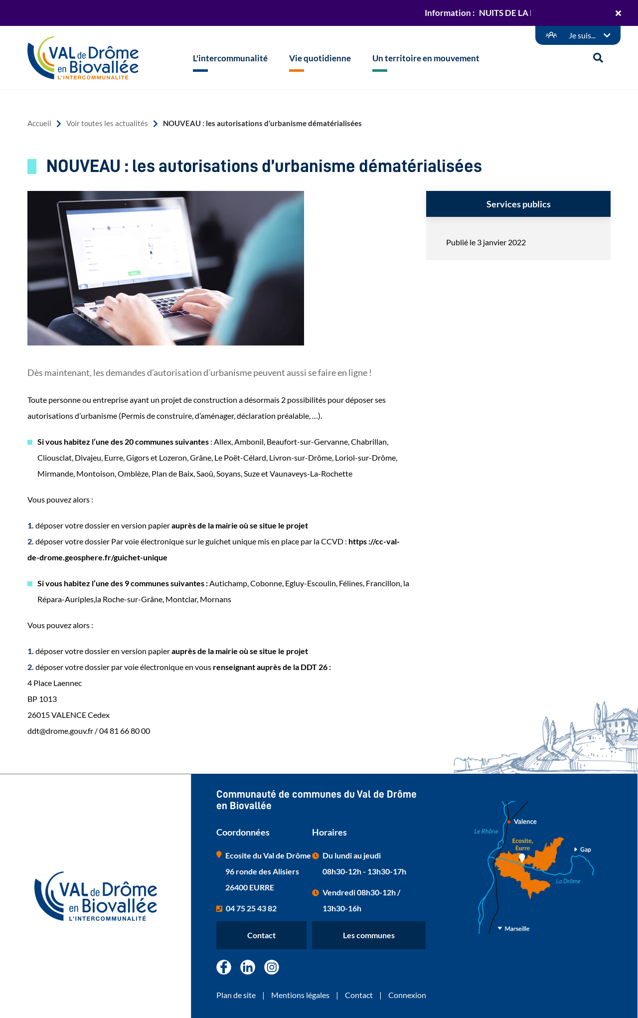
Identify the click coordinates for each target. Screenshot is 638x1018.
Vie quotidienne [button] (320, 58)
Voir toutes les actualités (107, 123)
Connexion (407, 995)
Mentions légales (300, 995)
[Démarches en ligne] (578, 35)
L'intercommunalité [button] (230, 58)
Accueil (39, 123)
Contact (261, 935)
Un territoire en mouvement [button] (425, 58)
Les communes (369, 935)
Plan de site (236, 995)
